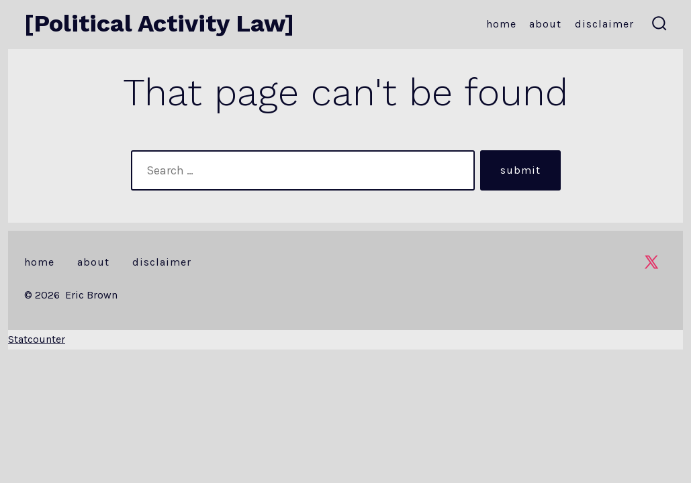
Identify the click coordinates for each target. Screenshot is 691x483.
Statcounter (36, 339)
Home (501, 23)
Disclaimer (604, 23)
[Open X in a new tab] (651, 262)
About (545, 23)
